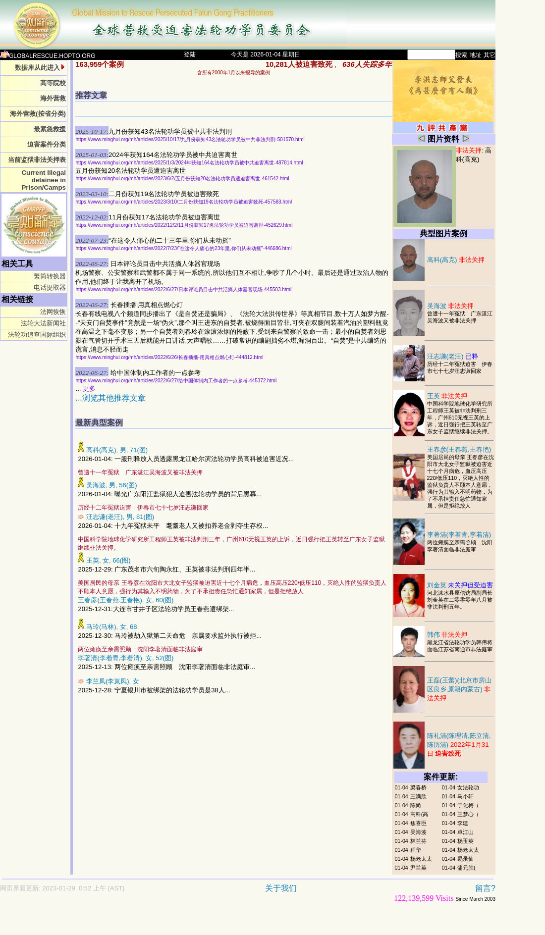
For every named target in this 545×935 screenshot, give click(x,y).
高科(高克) (456, 259)
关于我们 (281, 888)
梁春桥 (418, 787)
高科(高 (419, 814)
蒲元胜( (466, 868)
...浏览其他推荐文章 (110, 398)
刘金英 (460, 585)
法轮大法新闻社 (43, 323)
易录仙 (465, 859)
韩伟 (447, 634)
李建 (462, 823)
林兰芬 (418, 841)
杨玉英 (465, 841)
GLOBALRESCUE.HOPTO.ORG (48, 55)
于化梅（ (468, 805)
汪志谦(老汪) (453, 356)
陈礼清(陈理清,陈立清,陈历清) (459, 744)
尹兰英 (418, 868)
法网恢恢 (53, 311)
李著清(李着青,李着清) (459, 534)
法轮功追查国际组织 (37, 334)
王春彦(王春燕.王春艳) (459, 449)
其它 (489, 55)
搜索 (461, 55)
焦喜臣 (418, 823)
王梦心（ (468, 814)
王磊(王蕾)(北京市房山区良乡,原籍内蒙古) (459, 689)
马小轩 (465, 796)
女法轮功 (468, 787)
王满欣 (418, 796)
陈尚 (415, 805)
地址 (476, 55)
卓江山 (465, 832)
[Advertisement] (213, 923)
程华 (415, 850)
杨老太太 (468, 850)
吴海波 (450, 306)
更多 (89, 388)
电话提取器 (50, 287)
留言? (485, 888)
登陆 (190, 54)
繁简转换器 (50, 276)
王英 (447, 396)
